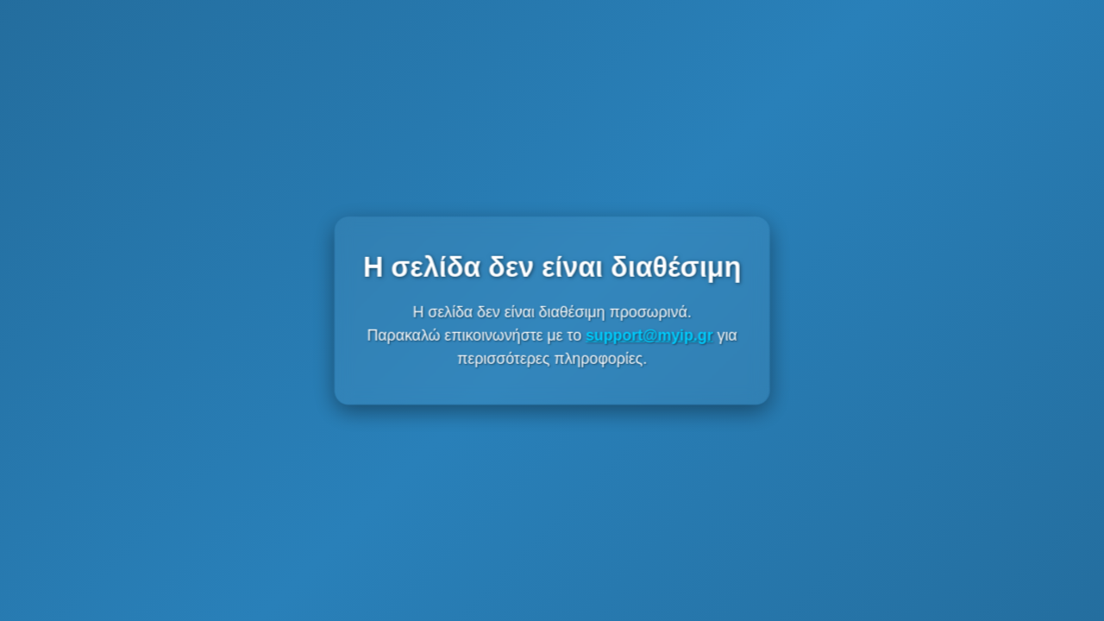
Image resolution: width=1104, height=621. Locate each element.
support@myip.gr (649, 334)
